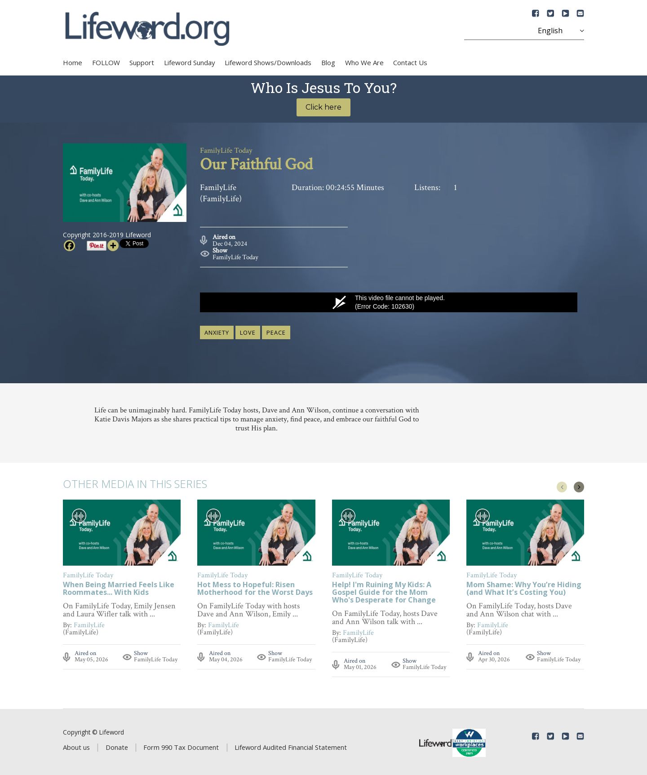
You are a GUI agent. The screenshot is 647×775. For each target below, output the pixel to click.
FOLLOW (106, 62)
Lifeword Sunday (189, 62)
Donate (117, 745)
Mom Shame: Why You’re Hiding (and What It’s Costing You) (523, 587)
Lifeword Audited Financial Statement (291, 745)
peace (276, 331)
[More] (113, 245)
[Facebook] (69, 245)
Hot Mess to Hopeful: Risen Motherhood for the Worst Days (255, 587)
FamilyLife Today (235, 255)
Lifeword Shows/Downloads (268, 62)
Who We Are (364, 62)
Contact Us (410, 62)
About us (76, 745)
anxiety (216, 331)
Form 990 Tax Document (181, 745)
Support (141, 62)
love (248, 331)
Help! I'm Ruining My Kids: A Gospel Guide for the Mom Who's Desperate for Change (384, 591)
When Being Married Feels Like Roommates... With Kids (118, 587)
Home (72, 62)
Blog (328, 62)
